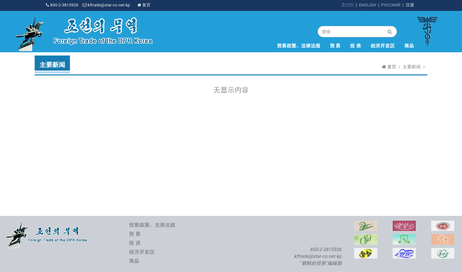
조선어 (347, 5)
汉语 (410, 5)
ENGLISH (367, 5)
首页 (143, 5)
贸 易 (335, 46)
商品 (409, 46)
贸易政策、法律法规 (298, 46)
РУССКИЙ (390, 5)
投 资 (355, 46)
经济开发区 (383, 46)
